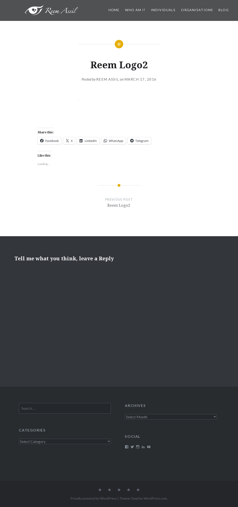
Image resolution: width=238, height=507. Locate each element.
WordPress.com (155, 498)
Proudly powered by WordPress (93, 498)
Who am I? (135, 10)
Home (114, 10)
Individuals (163, 10)
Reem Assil (107, 79)
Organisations (197, 10)
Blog (223, 10)
